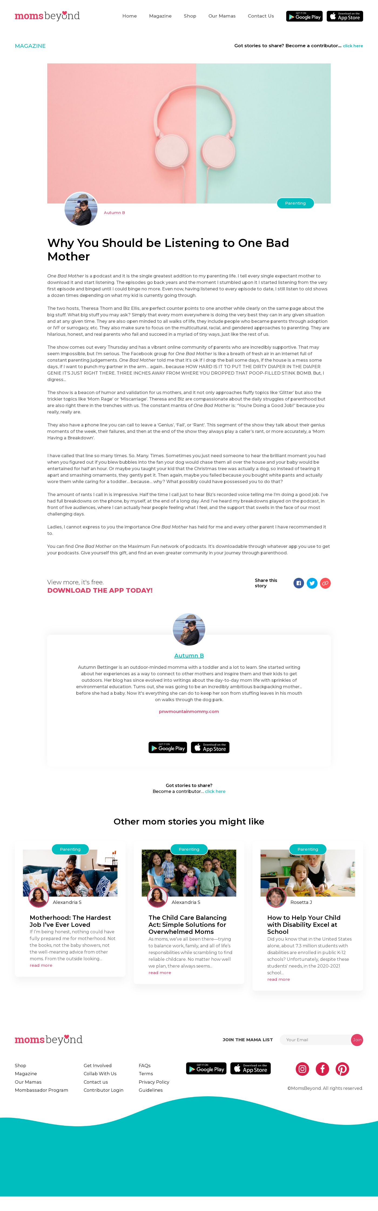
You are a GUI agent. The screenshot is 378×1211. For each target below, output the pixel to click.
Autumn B (115, 212)
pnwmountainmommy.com (189, 711)
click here (351, 45)
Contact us (261, 16)
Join (357, 1043)
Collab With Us (102, 1080)
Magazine (160, 16)
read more (41, 969)
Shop (190, 16)
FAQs (147, 1069)
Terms (148, 1080)
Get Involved (99, 1069)
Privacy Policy (156, 1091)
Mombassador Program (43, 1102)
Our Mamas (222, 16)
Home (129, 16)
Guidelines (153, 1102)
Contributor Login (106, 1102)
